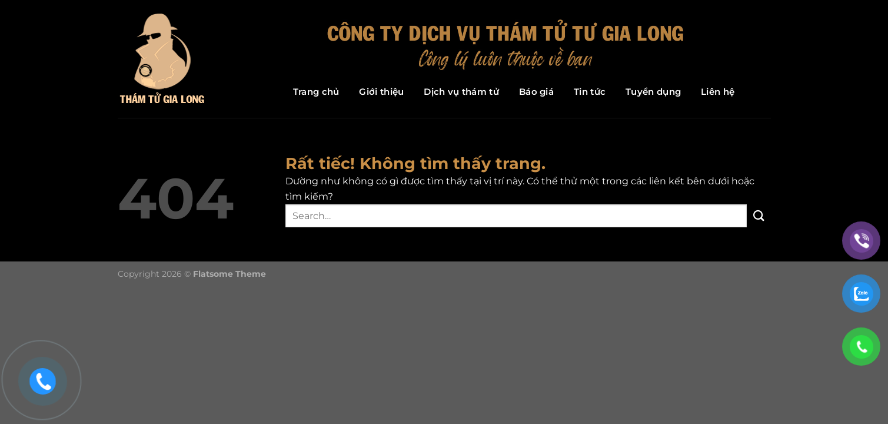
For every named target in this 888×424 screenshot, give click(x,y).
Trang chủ (316, 91)
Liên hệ (717, 91)
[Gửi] (758, 215)
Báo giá (536, 91)
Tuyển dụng (653, 91)
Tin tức (590, 91)
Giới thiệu (381, 91)
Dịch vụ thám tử (461, 91)
